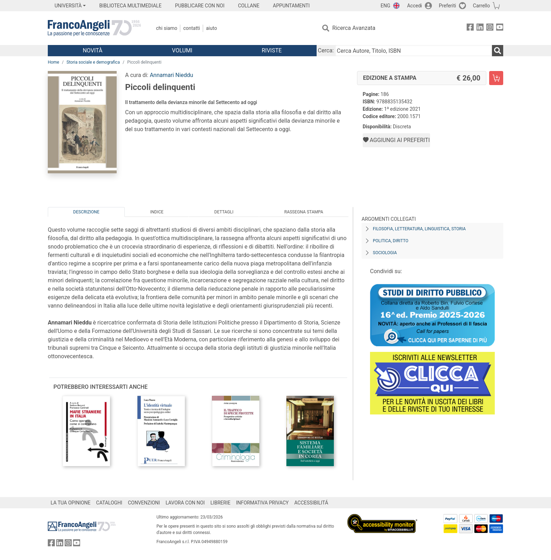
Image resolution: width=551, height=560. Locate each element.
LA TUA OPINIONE (71, 503)
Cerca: (326, 50)
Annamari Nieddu (171, 75)
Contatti (191, 28)
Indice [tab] (156, 212)
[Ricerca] (497, 50)
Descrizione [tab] (86, 212)
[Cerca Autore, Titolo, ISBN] (413, 50)
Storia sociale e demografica (93, 62)
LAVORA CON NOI (185, 503)
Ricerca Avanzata (354, 28)
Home (53, 62)
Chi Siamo (166, 28)
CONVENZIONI (144, 503)
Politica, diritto (390, 240)
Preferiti (447, 5)
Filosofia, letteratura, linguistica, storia (419, 228)
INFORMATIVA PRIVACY (262, 503)
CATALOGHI (109, 503)
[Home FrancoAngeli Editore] (94, 28)
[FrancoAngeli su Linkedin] (480, 28)
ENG (385, 5)
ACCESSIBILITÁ (311, 503)
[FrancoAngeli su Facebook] (470, 28)
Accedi (414, 5)
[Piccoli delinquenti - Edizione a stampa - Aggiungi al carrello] (496, 78)
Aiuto (211, 28)
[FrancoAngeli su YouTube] (499, 28)
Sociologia (385, 252)
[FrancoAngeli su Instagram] (489, 28)
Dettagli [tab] (223, 212)
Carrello (481, 5)
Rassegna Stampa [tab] (303, 212)
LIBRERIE (220, 503)
